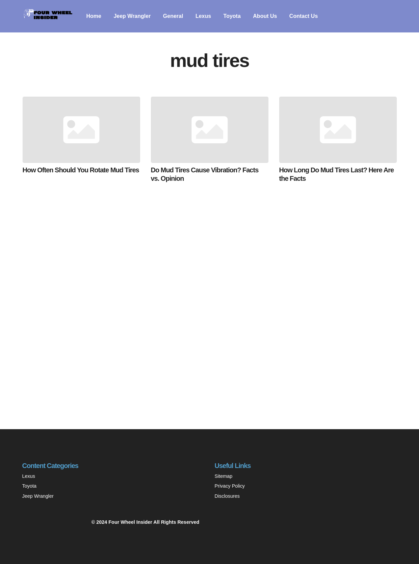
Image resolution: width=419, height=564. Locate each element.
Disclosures (227, 496)
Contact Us (303, 16)
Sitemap (224, 476)
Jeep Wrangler (132, 16)
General (173, 16)
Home (93, 16)
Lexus (203, 16)
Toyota (232, 16)
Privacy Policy (230, 486)
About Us (265, 16)
